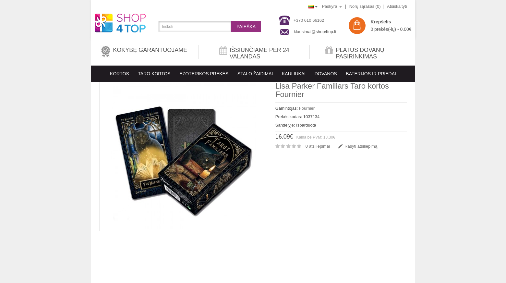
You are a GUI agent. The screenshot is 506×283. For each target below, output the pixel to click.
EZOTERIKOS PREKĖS (203, 73)
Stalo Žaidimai (255, 73)
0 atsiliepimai (318, 146)
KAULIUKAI (294, 73)
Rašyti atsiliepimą (360, 146)
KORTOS (119, 73)
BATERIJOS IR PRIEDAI (371, 73)
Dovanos (326, 73)
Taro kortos (154, 73)
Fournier (307, 108)
